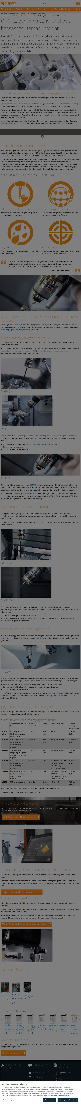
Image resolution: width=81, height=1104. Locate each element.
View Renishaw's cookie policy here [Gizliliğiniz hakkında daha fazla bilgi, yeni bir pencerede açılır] (58, 1099)
